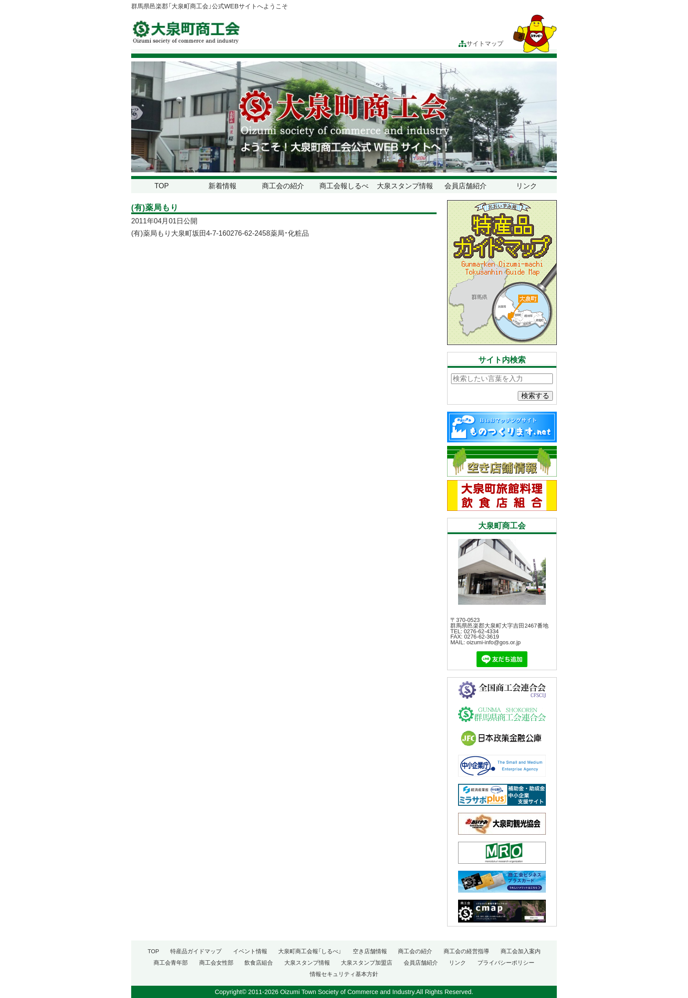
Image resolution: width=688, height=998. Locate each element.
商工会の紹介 (283, 186)
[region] (344, 116)
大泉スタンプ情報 (405, 186)
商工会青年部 (171, 962)
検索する (535, 395)
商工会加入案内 (521, 951)
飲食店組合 (258, 962)
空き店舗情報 (370, 951)
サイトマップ (481, 43)
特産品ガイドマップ (196, 951)
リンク (526, 186)
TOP (161, 186)
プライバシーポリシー (505, 962)
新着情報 (222, 186)
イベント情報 (250, 951)
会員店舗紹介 (465, 186)
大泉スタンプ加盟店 (366, 962)
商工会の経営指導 (466, 951)
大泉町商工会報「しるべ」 (309, 951)
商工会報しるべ (344, 186)
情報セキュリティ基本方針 (344, 974)
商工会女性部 (216, 962)
